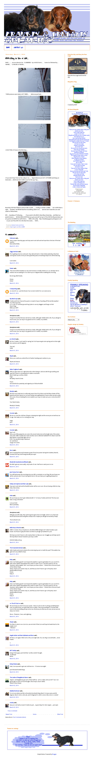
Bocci (11, 450)
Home (34, 714)
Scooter (12, 413)
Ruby (11, 559)
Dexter (11, 268)
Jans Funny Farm (14, 472)
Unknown (12, 238)
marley (12, 702)
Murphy (12, 391)
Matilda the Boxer (15, 691)
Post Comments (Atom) (19, 717)
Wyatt (11, 356)
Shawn (12, 622)
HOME (8, 47)
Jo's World (13, 339)
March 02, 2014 (14, 658)
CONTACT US (18, 47)
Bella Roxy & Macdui (15, 527)
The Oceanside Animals (16, 548)
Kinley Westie (13, 664)
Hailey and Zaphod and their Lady (19, 484)
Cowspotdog (13, 288)
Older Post (60, 714)
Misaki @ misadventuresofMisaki (19, 462)
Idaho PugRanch (14, 369)
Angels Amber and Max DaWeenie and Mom (22, 635)
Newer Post (9, 714)
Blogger (54, 754)
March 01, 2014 (14, 246)
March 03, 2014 (14, 707)
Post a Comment (12, 711)
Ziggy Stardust (14, 251)
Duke (11, 495)
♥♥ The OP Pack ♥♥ (15, 603)
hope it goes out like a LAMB (17, 227)
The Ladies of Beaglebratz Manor (19, 677)
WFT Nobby (13, 650)
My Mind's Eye (13, 298)
